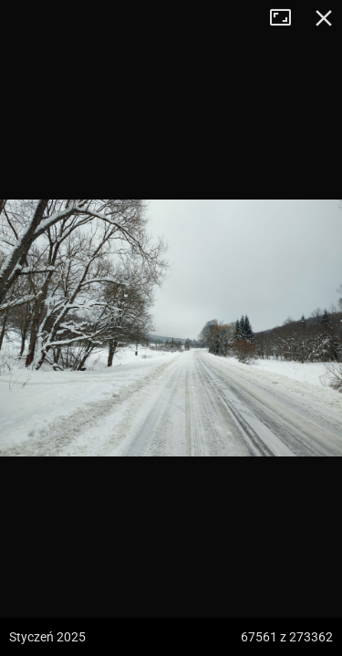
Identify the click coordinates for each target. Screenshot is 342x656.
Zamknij (324, 18)
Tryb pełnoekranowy (287, 18)
